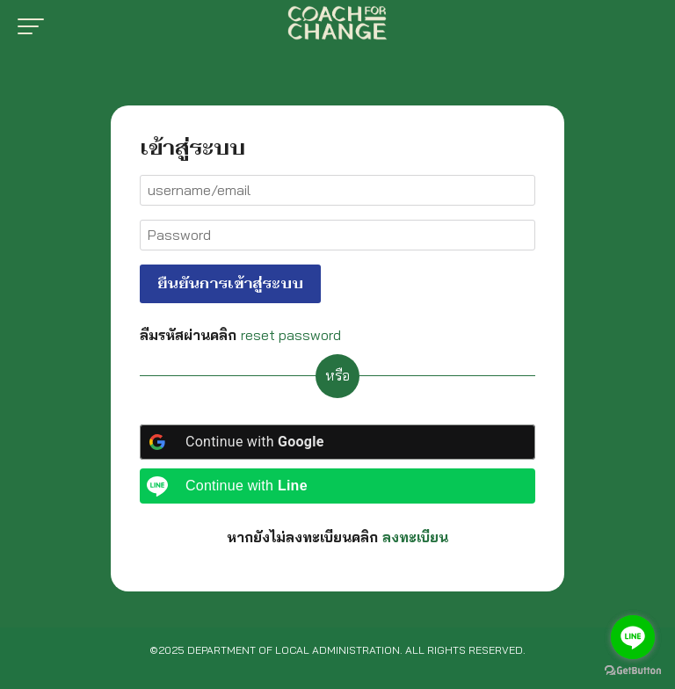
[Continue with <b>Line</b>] (337, 486)
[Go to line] (633, 637)
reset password (291, 335)
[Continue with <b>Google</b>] (337, 442)
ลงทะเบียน (415, 537)
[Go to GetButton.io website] (633, 671)
